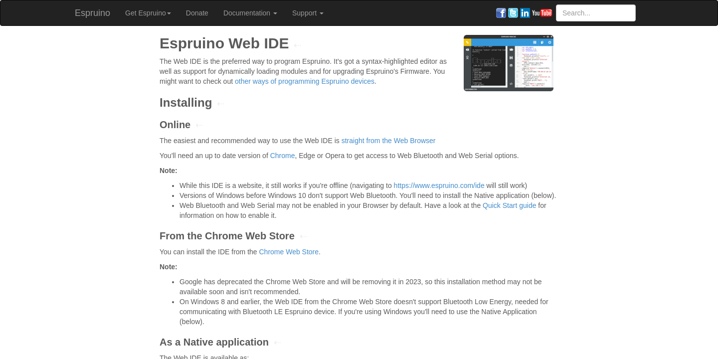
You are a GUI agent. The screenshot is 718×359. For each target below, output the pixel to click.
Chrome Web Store (289, 252)
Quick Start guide (509, 205)
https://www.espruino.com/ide (439, 185)
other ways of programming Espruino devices (304, 81)
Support (308, 13)
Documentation (250, 13)
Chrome (282, 156)
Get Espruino (148, 13)
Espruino (92, 13)
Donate (197, 13)
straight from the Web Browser (389, 141)
